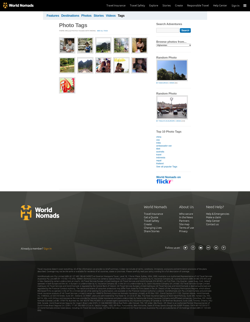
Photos (86, 15)
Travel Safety (137, 5)
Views (171, 83)
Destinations (70, 15)
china (158, 137)
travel (158, 154)
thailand (160, 163)
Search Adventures (169, 24)
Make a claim (213, 217)
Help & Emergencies (217, 213)
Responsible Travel (198, 5)
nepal (158, 160)
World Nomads (18, 5)
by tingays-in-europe (165, 121)
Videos (111, 15)
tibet (158, 149)
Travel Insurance (116, 5)
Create (179, 5)
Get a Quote (151, 217)
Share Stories (151, 231)
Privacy (183, 231)
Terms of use (186, 227)
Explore (153, 5)
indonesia (160, 157)
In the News (186, 217)
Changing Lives (153, 227)
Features (53, 15)
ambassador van (164, 146)
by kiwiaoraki (162, 83)
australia (160, 151)
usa (158, 140)
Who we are (186, 213)
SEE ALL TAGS (102, 31)
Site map (184, 224)
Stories (166, 5)
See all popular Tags (166, 166)
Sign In (236, 5)
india (158, 143)
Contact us (212, 224)
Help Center (220, 5)
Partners (184, 220)
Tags (121, 15)
